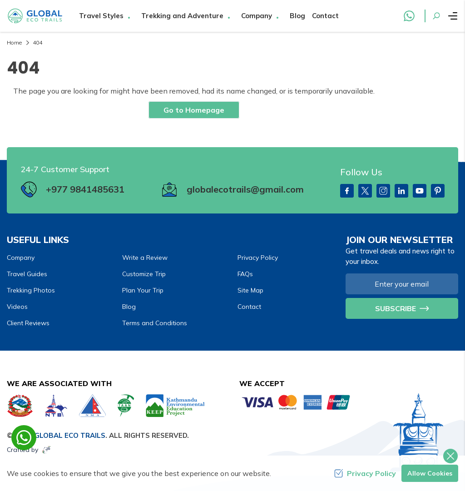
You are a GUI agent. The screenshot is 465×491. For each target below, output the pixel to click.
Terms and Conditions (154, 323)
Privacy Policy (257, 257)
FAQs (245, 274)
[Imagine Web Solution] (47, 450)
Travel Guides (27, 274)
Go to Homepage (193, 109)
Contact (325, 15)
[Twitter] (365, 191)
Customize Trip (144, 274)
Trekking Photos (31, 290)
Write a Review (145, 257)
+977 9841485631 (85, 189)
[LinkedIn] (401, 191)
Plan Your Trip (142, 290)
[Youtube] (419, 191)
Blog (297, 15)
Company (21, 257)
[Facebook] (347, 191)
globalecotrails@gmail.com (245, 189)
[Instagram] (383, 191)
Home (14, 42)
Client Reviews (28, 323)
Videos (17, 307)
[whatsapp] (23, 437)
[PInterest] (438, 191)
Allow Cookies (429, 473)
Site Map (250, 290)
